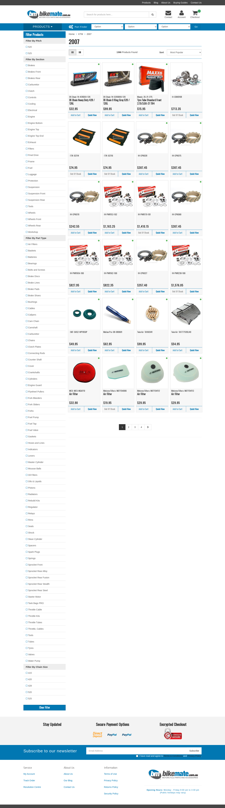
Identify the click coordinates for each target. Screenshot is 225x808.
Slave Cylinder (35, 539)
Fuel (30, 168)
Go (196, 26)
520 (30, 47)
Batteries (32, 257)
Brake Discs (34, 276)
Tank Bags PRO (36, 603)
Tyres (30, 648)
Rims (30, 520)
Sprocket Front (35, 564)
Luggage (32, 174)
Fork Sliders (34, 404)
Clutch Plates (34, 347)
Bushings (32, 302)
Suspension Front (36, 193)
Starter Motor (34, 597)
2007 (89, 34)
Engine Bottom (35, 123)
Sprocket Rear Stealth (39, 584)
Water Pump (34, 661)
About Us (165, 2)
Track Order (29, 780)
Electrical (32, 110)
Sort (161, 52)
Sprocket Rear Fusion (38, 577)
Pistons (31, 488)
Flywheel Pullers (36, 391)
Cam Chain (33, 321)
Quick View (92, 115)
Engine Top (33, 129)
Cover (31, 366)
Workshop (33, 232)
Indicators (33, 449)
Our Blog (68, 780)
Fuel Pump (33, 417)
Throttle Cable (35, 609)
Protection (33, 180)
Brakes (31, 65)
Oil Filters (32, 475)
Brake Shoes (34, 295)
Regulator (33, 507)
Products (146, 2)
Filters (31, 148)
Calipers (32, 314)
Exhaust (32, 142)
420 (30, 679)
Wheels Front (34, 219)
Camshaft (33, 327)
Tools (30, 206)
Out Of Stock (177, 115)
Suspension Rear (36, 200)
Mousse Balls (34, 468)
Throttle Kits (34, 616)
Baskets (32, 250)
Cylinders (32, 379)
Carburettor (33, 84)
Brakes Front (34, 72)
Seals (31, 526)
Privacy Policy (194, 756)
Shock (31, 532)
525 (30, 53)
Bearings (32, 263)
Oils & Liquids (35, 481)
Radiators (33, 494)
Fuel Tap (32, 423)
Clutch (31, 91)
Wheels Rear (34, 225)
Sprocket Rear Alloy (37, 571)
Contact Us (196, 2)
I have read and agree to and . (169, 756)
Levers (31, 455)
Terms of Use (110, 774)
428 (30, 685)
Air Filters (32, 244)
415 (30, 673)
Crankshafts (34, 372)
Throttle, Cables (36, 629)
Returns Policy (111, 787)
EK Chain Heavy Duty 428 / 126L (82, 101)
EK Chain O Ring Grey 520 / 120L (116, 101)
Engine (31, 116)
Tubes (31, 641)
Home (72, 34)
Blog (156, 2)
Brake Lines (34, 282)
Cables (31, 308)
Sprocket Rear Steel (38, 590)
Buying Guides (180, 2)
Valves (31, 654)
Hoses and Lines (36, 443)
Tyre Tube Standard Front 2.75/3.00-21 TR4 (149, 101)
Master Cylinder (35, 462)
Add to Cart (75, 115)
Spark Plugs (34, 552)
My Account (29, 774)
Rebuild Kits (34, 500)
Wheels (31, 213)
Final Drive (33, 155)
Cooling (31, 104)
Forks (31, 411)
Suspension (34, 187)
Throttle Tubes (35, 622)
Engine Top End (36, 136)
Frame (31, 161)
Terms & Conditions (173, 756)
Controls (32, 97)
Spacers (32, 545)
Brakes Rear (34, 78)
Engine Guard (35, 385)
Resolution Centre (32, 787)
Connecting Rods (36, 353)
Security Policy (111, 793)
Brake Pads (33, 289)
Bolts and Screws (36, 270)
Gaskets (32, 436)
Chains (31, 340)
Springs (31, 558)
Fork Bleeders (35, 398)
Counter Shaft (35, 359)
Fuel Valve (33, 430)
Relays (31, 513)
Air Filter (73, 394)
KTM (80, 34)
